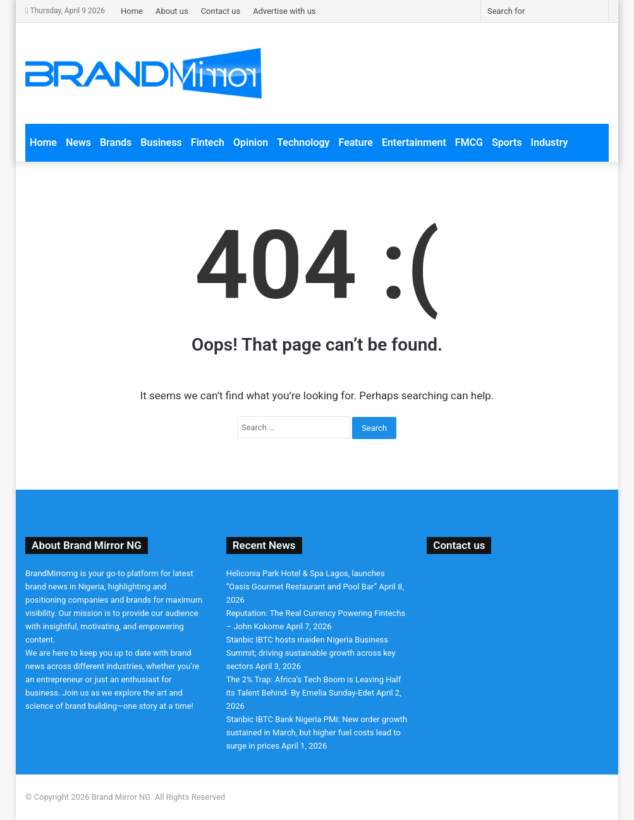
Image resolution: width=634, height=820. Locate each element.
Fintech (207, 142)
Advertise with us (284, 11)
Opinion (250, 142)
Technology (303, 142)
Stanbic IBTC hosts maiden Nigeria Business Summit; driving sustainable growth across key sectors (311, 653)
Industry (549, 142)
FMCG (469, 142)
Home (132, 11)
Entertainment (414, 142)
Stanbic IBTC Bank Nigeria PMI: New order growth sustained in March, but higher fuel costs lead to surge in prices (316, 732)
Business (160, 142)
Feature (356, 142)
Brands (115, 142)
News (78, 142)
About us (171, 11)
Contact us (221, 11)
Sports (507, 142)
